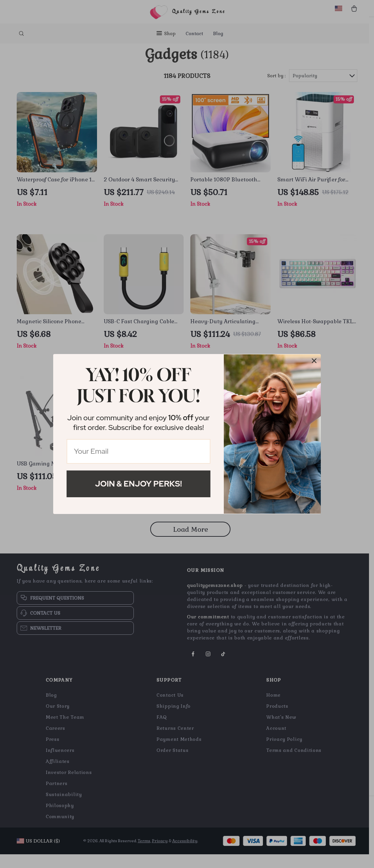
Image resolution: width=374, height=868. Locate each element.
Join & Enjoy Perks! (138, 484)
